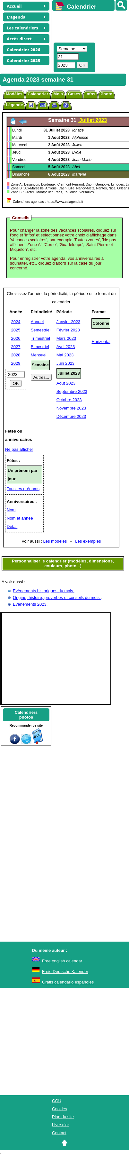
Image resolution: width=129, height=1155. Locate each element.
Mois (58, 94)
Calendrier (38, 94)
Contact (59, 1132)
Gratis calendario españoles (68, 982)
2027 (16, 346)
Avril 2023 (65, 346)
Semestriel (40, 330)
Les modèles (55, 541)
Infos (90, 94)
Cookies (59, 1108)
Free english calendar (62, 961)
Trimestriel (40, 338)
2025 (16, 330)
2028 (16, 355)
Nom (11, 509)
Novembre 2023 (71, 408)
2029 (16, 363)
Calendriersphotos (26, 715)
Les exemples (88, 541)
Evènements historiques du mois (43, 590)
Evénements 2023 (30, 604)
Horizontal (100, 341)
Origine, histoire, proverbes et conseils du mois (57, 597)
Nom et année (20, 518)
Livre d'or (60, 1124)
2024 (16, 321)
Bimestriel (40, 346)
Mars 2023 (66, 338)
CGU (56, 1100)
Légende (14, 104)
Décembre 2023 (71, 416)
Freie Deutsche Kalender (65, 971)
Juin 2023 (65, 363)
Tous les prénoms (23, 488)
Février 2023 (68, 330)
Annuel (37, 321)
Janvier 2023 (68, 321)
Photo (106, 94)
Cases (74, 94)
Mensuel (39, 355)
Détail (12, 526)
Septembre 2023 (71, 391)
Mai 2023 (64, 355)
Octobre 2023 (69, 399)
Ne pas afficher (19, 449)
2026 (16, 338)
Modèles (14, 94)
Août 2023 (65, 383)
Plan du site (63, 1116)
